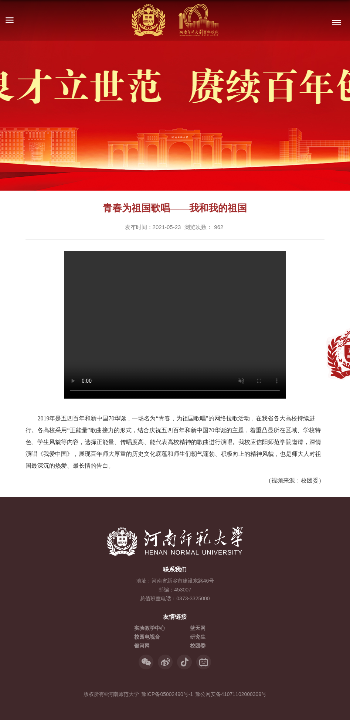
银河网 (142, 646)
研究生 (197, 637)
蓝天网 (197, 628)
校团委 (197, 646)
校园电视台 (147, 637)
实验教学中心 (149, 628)
